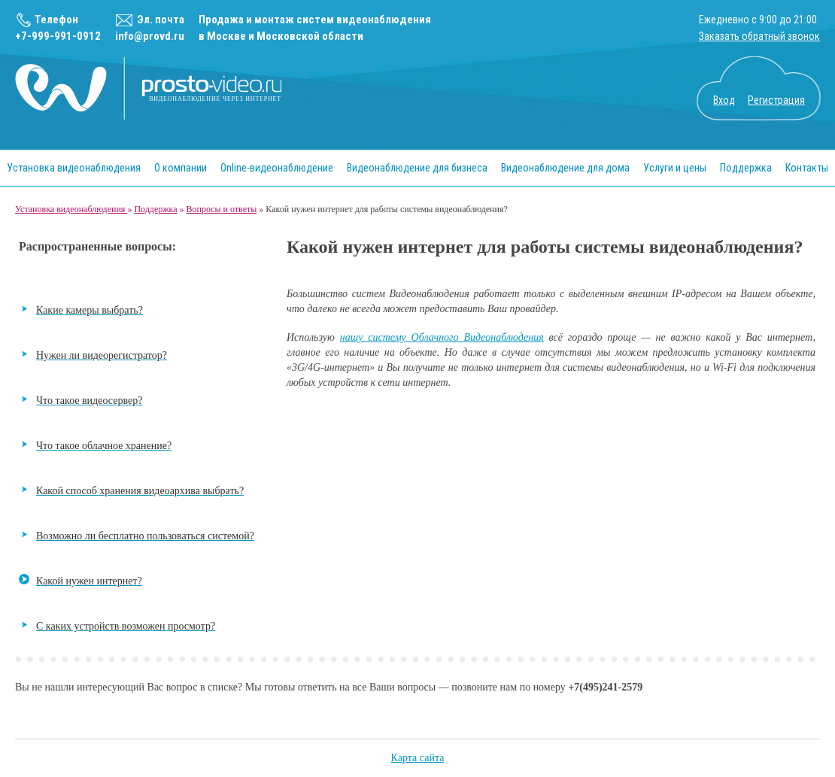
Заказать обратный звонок (759, 36)
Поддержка (746, 168)
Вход (724, 100)
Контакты (806, 168)
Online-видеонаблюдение (276, 168)
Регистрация (776, 100)
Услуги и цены (674, 168)
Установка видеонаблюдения (74, 168)
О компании (180, 168)
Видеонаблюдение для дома (565, 168)
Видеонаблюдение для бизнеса (417, 168)
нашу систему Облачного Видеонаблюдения (442, 337)
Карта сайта (418, 757)
